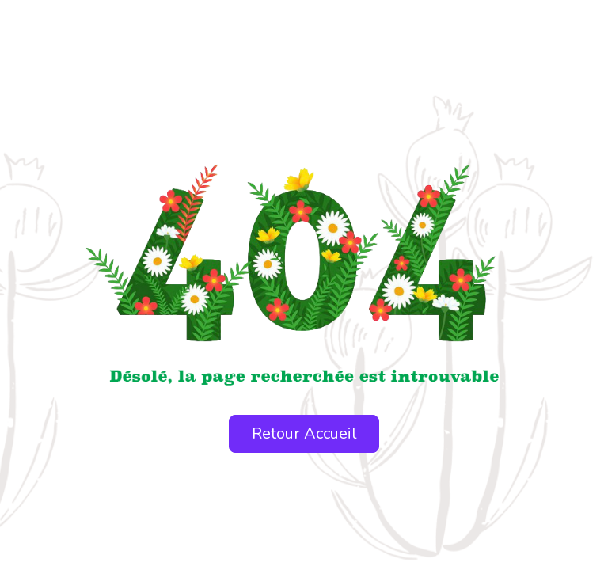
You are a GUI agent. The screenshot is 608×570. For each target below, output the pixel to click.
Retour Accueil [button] (304, 433)
